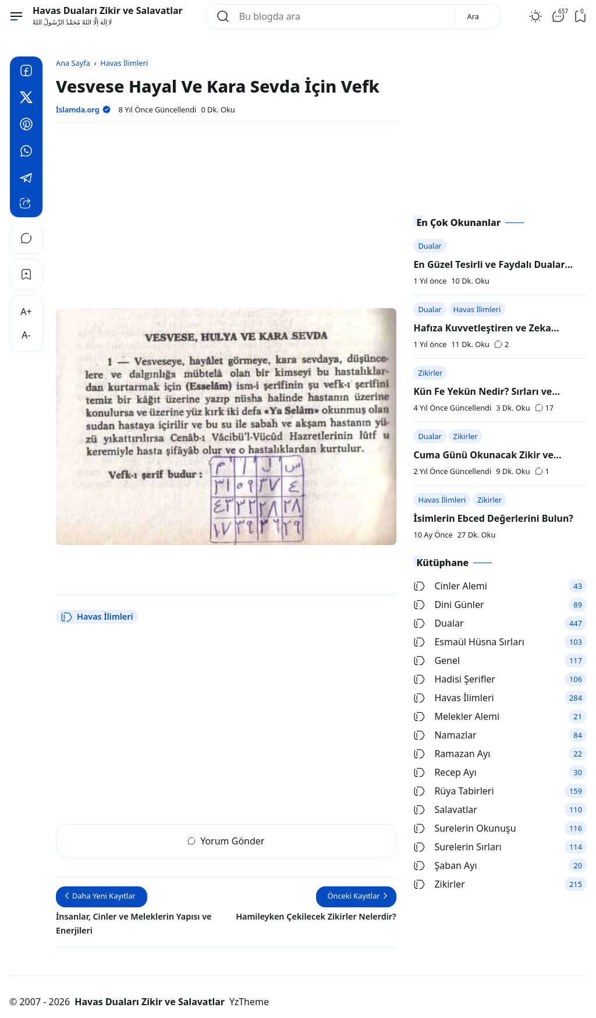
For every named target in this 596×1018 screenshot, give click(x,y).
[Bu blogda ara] (342, 16)
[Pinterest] (26, 126)
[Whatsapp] (26, 152)
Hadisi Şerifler (454, 679)
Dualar (429, 246)
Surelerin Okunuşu (464, 828)
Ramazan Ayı (451, 753)
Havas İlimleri (97, 617)
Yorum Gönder (225, 841)
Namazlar (444, 735)
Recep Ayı (444, 772)
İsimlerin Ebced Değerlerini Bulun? (493, 518)
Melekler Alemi (456, 716)
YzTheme (249, 1001)
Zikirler (430, 372)
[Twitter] (26, 99)
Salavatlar (445, 809)
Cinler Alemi (450, 585)
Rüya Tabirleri (453, 790)
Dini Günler (448, 604)
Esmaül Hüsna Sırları (468, 641)
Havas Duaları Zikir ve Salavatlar (108, 10)
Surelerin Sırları (457, 846)
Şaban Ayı (445, 865)
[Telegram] (26, 179)
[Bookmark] (26, 274)
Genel (436, 660)
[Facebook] (26, 72)
